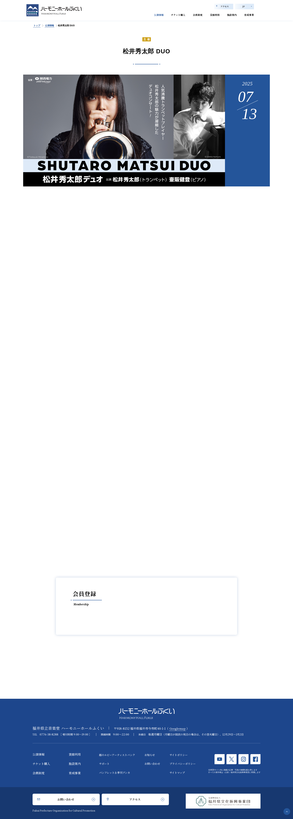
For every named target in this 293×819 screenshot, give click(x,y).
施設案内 (229, 14)
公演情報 (145, 14)
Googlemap (178, 728)
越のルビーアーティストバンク (117, 755)
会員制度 (190, 14)
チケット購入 (167, 14)
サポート (104, 763)
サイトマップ (177, 772)
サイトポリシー (178, 755)
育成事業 (248, 14)
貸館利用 (209, 14)
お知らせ (149, 755)
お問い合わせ (152, 763)
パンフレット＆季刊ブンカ (114, 772)
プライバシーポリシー (182, 763)
